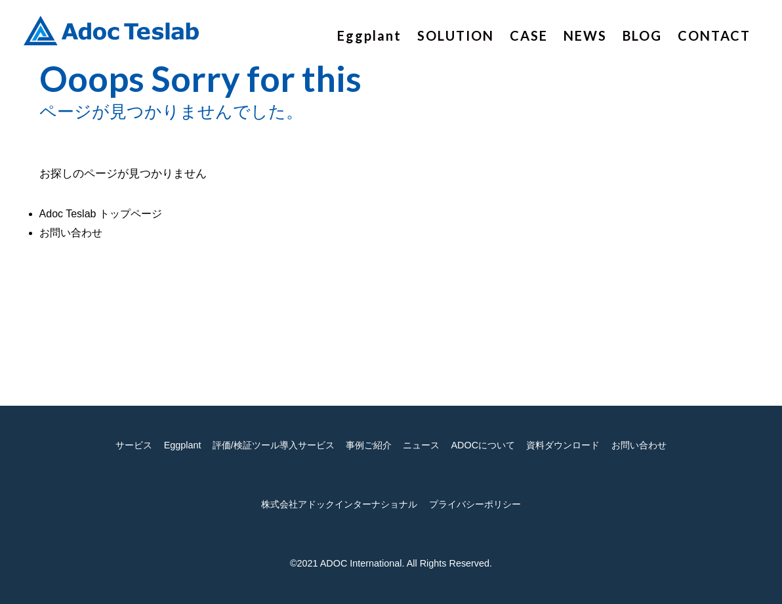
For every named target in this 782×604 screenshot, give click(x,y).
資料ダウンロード (563, 445)
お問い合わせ (70, 232)
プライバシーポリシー (475, 504)
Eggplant (369, 35)
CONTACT (714, 35)
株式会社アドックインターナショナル (339, 504)
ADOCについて (483, 445)
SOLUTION (455, 35)
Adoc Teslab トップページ (100, 213)
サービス (133, 445)
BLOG (642, 35)
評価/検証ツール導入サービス (274, 445)
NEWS (585, 35)
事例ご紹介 (369, 445)
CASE (529, 35)
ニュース (421, 445)
